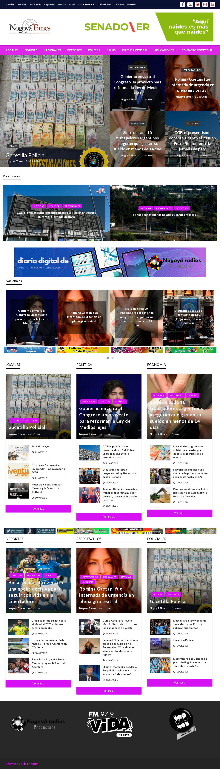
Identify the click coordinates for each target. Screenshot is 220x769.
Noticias (22, 4)
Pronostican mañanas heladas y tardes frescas (163, 214)
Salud (72, 4)
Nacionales (35, 4)
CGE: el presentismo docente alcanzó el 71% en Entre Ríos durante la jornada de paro (192, 140)
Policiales (31, 420)
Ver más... (38, 508)
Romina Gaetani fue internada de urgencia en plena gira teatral (192, 84)
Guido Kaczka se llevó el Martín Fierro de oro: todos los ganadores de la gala (120, 624)
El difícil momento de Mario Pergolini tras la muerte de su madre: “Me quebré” (120, 670)
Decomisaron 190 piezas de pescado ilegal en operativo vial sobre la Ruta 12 (190, 662)
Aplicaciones (104, 4)
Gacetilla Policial (26, 155)
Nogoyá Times (15, 161)
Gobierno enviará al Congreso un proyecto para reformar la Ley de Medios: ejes (137, 84)
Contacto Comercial (125, 4)
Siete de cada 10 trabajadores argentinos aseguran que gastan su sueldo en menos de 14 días (137, 140)
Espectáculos (192, 70)
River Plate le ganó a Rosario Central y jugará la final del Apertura (49, 663)
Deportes (49, 4)
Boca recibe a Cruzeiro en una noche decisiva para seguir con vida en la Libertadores (36, 592)
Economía (137, 123)
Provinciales (72, 206)
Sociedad (182, 208)
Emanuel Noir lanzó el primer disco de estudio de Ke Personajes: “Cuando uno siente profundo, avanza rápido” (120, 647)
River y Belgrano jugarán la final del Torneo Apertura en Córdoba (49, 643)
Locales (10, 4)
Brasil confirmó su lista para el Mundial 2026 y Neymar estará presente (49, 624)
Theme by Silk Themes (22, 764)
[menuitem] (12, 50)
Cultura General (86, 4)
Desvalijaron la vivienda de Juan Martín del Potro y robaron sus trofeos (189, 624)
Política (62, 4)
